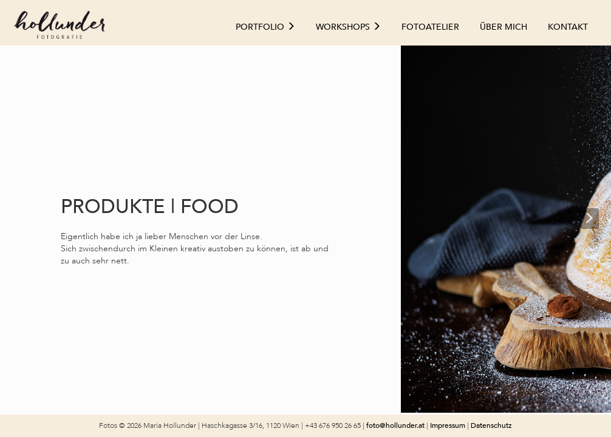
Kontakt (568, 27)
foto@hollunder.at (395, 425)
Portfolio (265, 27)
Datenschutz (491, 425)
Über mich (503, 27)
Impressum (448, 425)
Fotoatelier (430, 27)
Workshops (348, 27)
